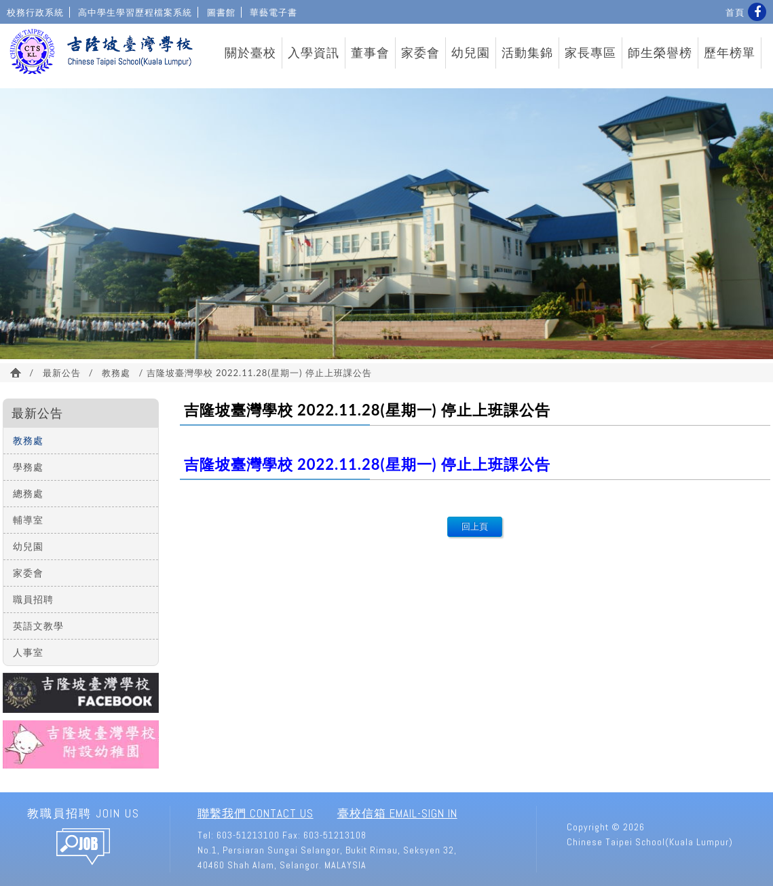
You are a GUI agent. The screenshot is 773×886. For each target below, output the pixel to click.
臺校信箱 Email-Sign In (397, 813)
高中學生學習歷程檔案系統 (135, 12)
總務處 (28, 493)
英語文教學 (38, 625)
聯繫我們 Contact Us (255, 813)
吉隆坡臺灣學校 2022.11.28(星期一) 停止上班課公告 (367, 464)
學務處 (28, 467)
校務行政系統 (35, 12)
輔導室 (28, 519)
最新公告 (62, 372)
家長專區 (590, 53)
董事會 (370, 53)
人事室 (28, 652)
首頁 (734, 12)
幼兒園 (470, 53)
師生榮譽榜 (660, 53)
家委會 (420, 53)
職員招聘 (33, 599)
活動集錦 (527, 53)
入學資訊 (313, 53)
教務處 (116, 372)
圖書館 (221, 12)
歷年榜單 (729, 53)
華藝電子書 (273, 12)
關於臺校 (250, 53)
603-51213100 (248, 835)
